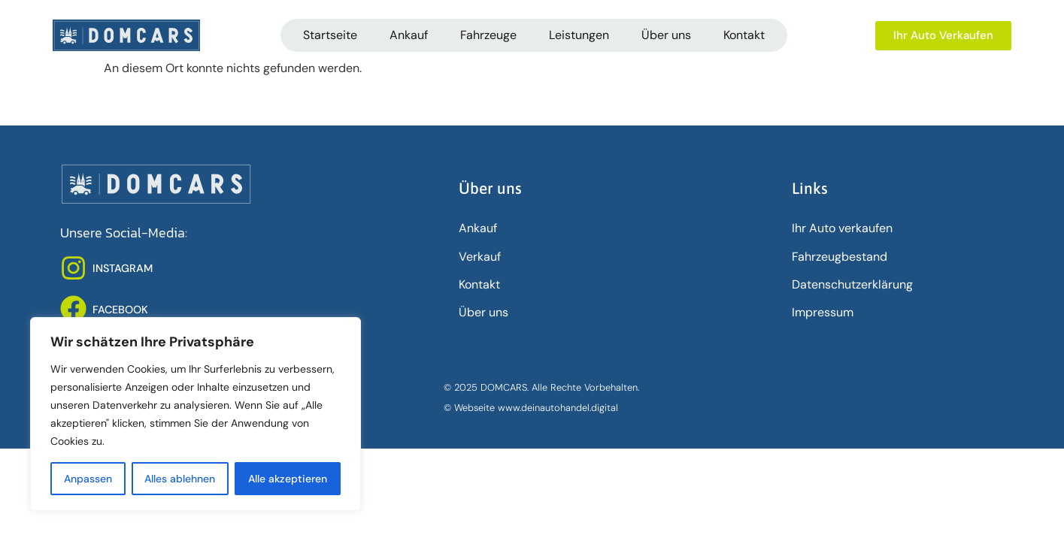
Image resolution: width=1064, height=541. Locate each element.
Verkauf (480, 256)
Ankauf (409, 35)
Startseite (330, 35)
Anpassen (88, 478)
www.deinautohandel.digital (558, 407)
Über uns (666, 35)
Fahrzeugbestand (839, 256)
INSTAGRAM (122, 268)
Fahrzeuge (488, 35)
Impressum (822, 312)
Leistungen (579, 35)
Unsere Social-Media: (123, 233)
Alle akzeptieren (287, 478)
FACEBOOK (120, 309)
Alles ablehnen (180, 478)
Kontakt (744, 35)
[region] (195, 414)
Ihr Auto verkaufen (842, 228)
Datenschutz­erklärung (852, 284)
